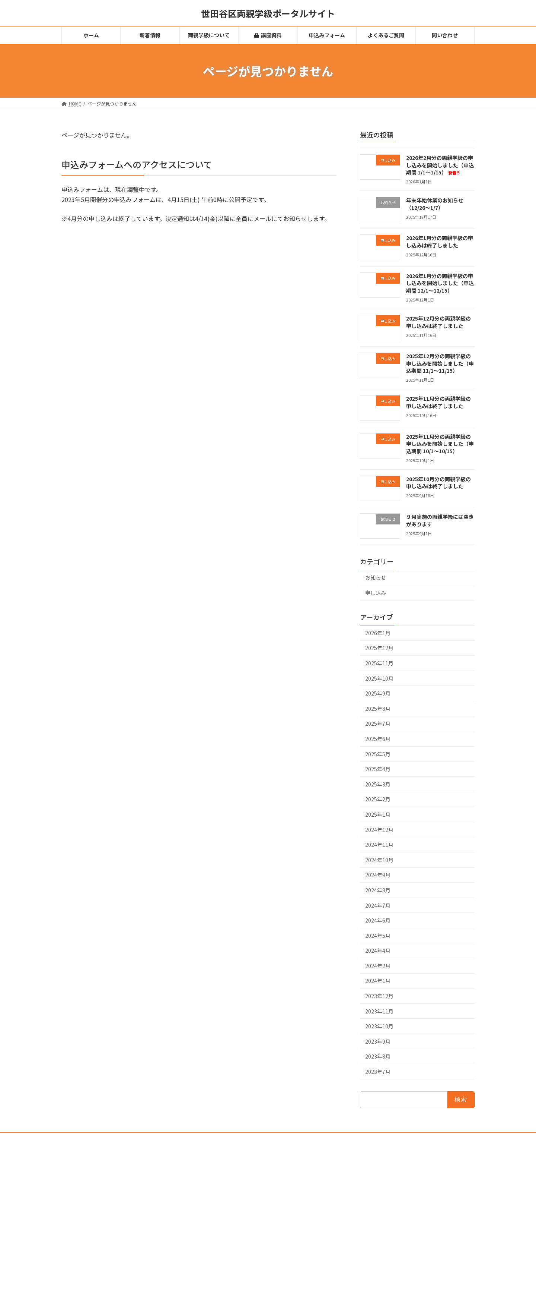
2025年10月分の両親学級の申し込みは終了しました (438, 482)
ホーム (214, 1168)
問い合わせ (218, 1246)
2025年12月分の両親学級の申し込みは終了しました (438, 322)
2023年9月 (377, 1041)
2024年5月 (377, 935)
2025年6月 (377, 738)
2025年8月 (377, 708)
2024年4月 (377, 950)
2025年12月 (379, 648)
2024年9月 (377, 875)
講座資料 (219, 1207)
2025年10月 (379, 678)
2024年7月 (377, 905)
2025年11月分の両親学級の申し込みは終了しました (438, 402)
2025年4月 (377, 769)
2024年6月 (377, 920)
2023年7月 (377, 1071)
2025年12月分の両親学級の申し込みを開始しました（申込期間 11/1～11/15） (440, 363)
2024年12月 (379, 829)
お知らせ (375, 577)
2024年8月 (377, 890)
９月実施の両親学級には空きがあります (440, 520)
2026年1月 (377, 633)
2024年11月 (379, 844)
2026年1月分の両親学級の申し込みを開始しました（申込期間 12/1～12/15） (440, 283)
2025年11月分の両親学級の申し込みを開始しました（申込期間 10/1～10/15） (440, 444)
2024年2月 (377, 965)
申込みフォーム (223, 1220)
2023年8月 (377, 1056)
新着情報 (216, 1181)
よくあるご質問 (223, 1233)
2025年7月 (377, 724)
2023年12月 (379, 996)
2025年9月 (377, 693)
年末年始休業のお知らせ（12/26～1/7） (434, 203)
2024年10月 (379, 860)
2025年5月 (377, 754)
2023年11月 (379, 1011)
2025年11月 (379, 663)
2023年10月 (379, 1026)
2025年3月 (377, 784)
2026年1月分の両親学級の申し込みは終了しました (439, 241)
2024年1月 (377, 981)
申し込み (375, 592)
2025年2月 (377, 799)
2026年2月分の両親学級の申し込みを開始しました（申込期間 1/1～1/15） (440, 165)
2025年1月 (377, 814)
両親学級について (225, 1194)
